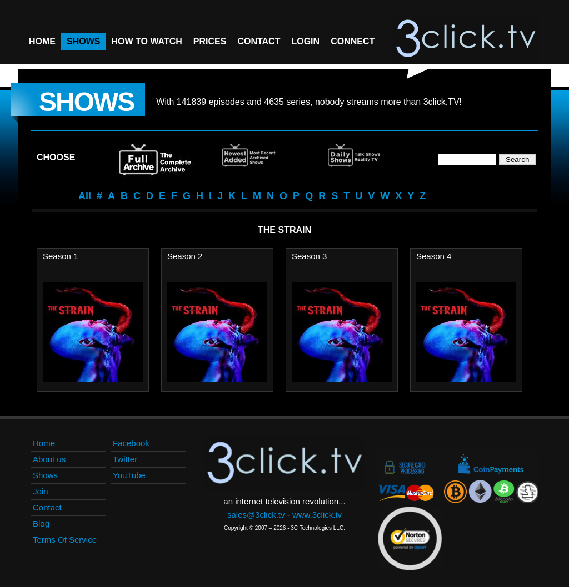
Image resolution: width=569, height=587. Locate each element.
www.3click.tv (317, 514)
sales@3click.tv (256, 514)
